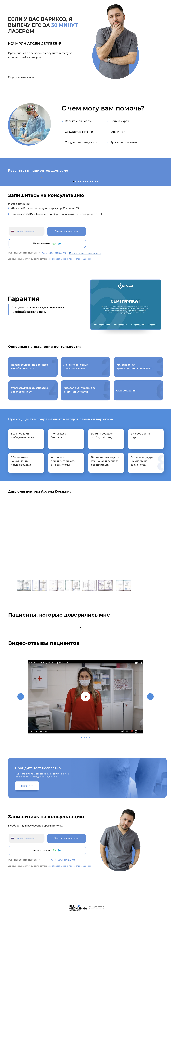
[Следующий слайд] (129, 214)
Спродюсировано (96, 1054)
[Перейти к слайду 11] (97, 255)
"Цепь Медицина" (96, 1056)
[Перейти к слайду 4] (80, 255)
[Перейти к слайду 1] (73, 255)
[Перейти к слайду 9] (92, 255)
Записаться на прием (67, 305)
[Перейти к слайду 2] (75, 255)
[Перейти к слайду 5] (83, 255)
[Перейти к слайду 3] (78, 255)
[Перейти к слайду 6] (85, 255)
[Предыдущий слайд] (41, 214)
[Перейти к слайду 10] (95, 255)
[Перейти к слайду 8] (90, 255)
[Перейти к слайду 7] (87, 255)
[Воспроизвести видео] (85, 843)
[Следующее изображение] (159, 658)
